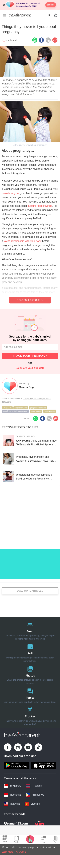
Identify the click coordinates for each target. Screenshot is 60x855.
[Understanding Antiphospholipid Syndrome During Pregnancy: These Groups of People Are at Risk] (30, 476)
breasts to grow (10, 193)
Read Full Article (30, 300)
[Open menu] (4, 15)
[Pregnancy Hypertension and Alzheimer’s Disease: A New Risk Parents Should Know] (30, 458)
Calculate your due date (30, 368)
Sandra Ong (26, 387)
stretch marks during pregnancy (15, 411)
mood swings (36, 411)
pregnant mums (21, 408)
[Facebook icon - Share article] (41, 40)
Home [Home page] (4, 399)
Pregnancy (15, 399)
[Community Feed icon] (43, 839)
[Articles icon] (16, 839)
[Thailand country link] (34, 786)
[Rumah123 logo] (16, 824)
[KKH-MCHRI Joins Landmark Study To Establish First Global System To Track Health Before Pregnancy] (30, 440)
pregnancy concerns (38, 408)
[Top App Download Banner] (30, 5)
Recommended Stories (20, 427)
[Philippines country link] (35, 795)
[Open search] (49, 15)
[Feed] (30, 630)
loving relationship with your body (22, 241)
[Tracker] (30, 715)
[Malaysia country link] (12, 804)
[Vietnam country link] (32, 804)
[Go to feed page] (20, 15)
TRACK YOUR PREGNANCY (30, 355)
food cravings (49, 411)
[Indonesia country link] (12, 795)
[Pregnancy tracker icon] (30, 839)
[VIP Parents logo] (39, 824)
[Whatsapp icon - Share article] (34, 40)
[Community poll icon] (55, 839)
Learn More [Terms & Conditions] (7, 851)
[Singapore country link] (12, 786)
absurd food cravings (40, 205)
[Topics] (30, 695)
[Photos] (30, 674)
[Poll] (30, 652)
